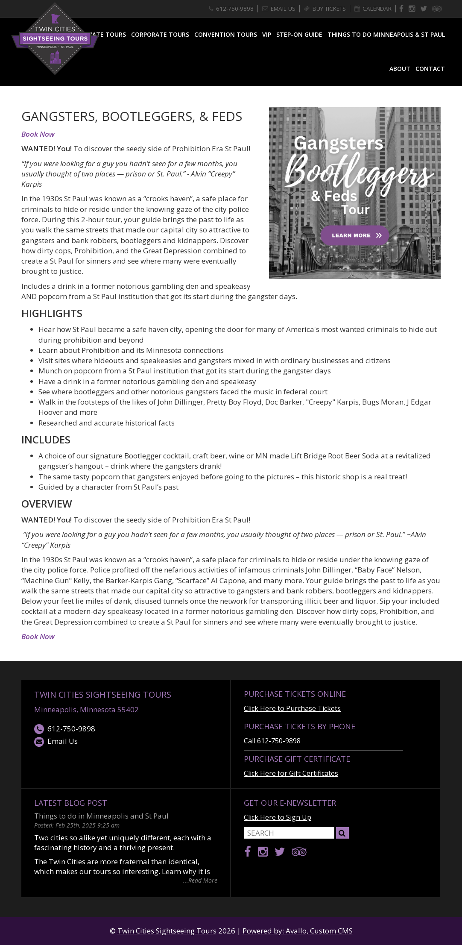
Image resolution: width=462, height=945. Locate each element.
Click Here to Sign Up (277, 817)
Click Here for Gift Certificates (291, 773)
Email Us (56, 741)
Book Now (38, 134)
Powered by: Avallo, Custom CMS (298, 931)
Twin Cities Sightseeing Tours (102, 694)
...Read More (200, 879)
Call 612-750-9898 (272, 740)
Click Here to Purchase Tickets (292, 708)
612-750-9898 (64, 729)
